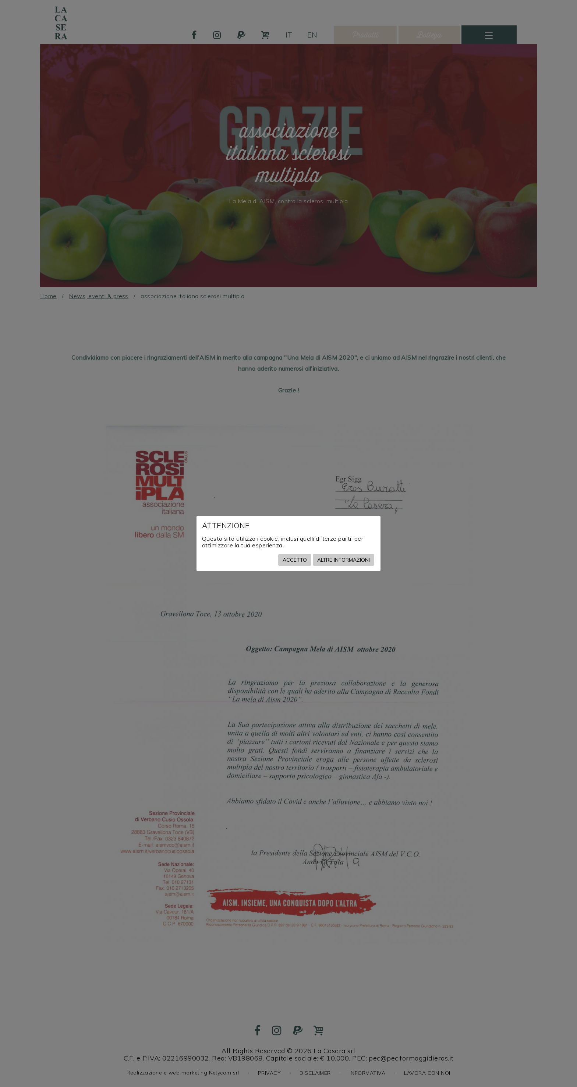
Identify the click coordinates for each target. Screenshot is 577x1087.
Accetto (295, 560)
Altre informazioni (343, 560)
